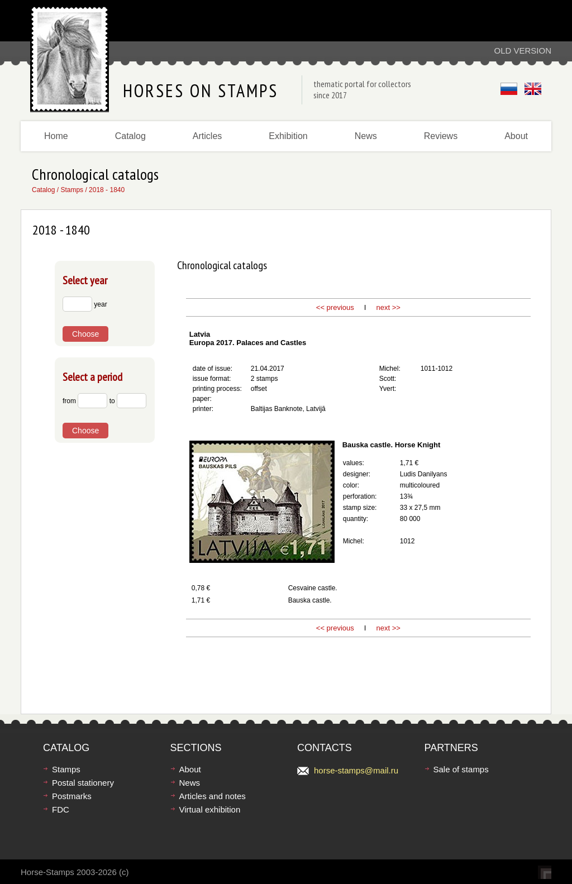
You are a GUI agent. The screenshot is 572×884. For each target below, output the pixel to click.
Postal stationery (83, 782)
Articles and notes (212, 796)
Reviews (440, 136)
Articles (207, 136)
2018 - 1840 (107, 190)
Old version (522, 50)
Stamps (71, 190)
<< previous (335, 307)
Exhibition (288, 136)
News (366, 136)
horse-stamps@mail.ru (356, 770)
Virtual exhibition (210, 809)
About (516, 136)
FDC (60, 809)
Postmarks (72, 796)
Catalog (130, 136)
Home (56, 136)
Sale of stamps (461, 769)
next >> (387, 307)
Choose (85, 333)
